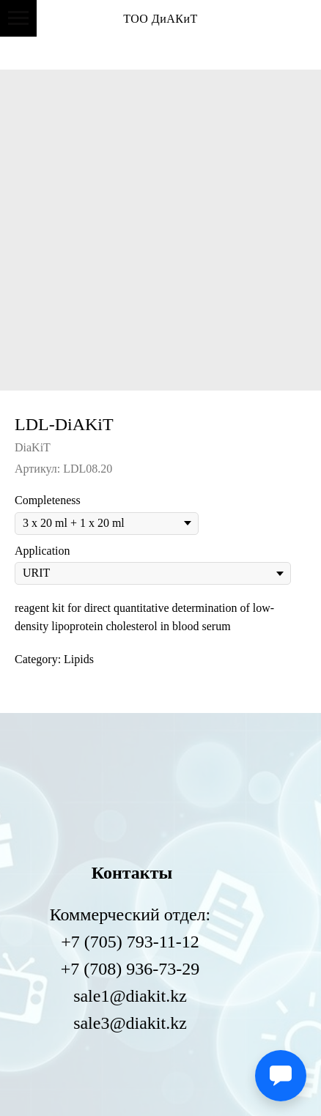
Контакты (132, 872)
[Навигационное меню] (18, 18)
